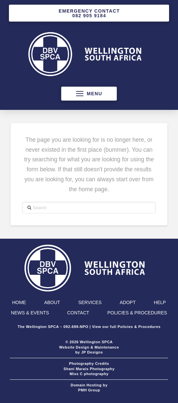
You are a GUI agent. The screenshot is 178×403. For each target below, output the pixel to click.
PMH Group (89, 390)
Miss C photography (89, 374)
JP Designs (92, 352)
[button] (89, 94)
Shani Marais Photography (89, 369)
